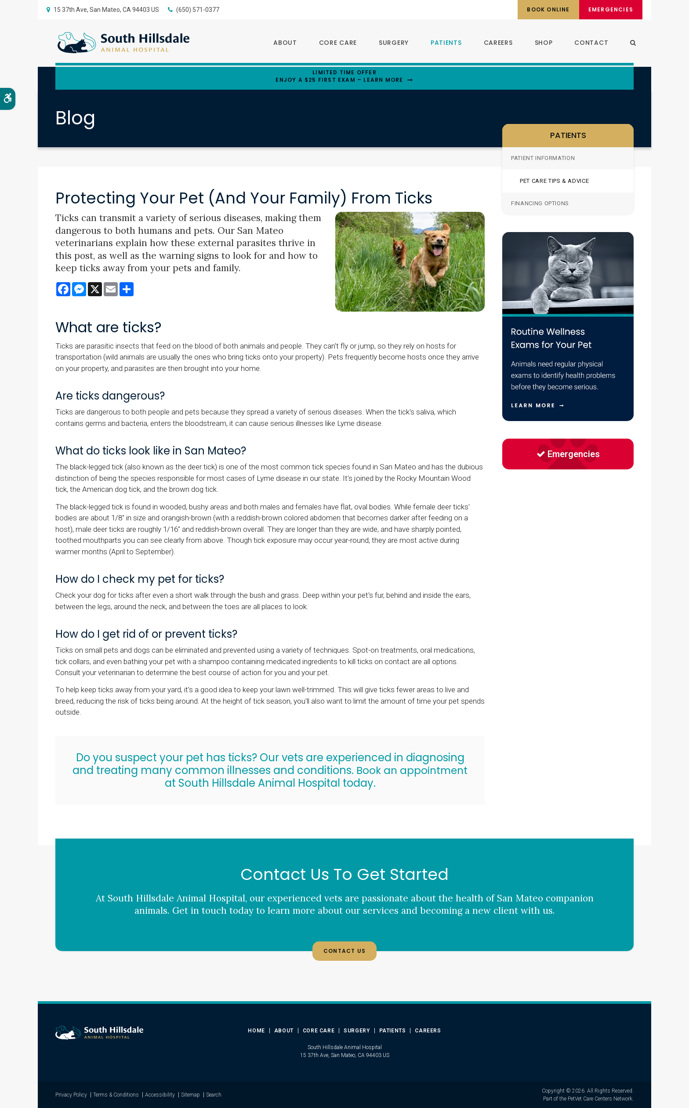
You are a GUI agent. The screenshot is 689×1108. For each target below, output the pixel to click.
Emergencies (609, 9)
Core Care (336, 43)
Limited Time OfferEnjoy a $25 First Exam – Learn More (339, 76)
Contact (589, 43)
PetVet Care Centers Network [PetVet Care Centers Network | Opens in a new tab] (600, 1098)
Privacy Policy (71, 1094)
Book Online (543, 9)
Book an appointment (412, 770)
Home (256, 1030)
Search (213, 1094)
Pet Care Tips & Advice (554, 181)
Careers (495, 43)
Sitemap (190, 1094)
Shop (541, 43)
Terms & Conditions (116, 1094)
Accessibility (160, 1094)
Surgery (391, 43)
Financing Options (540, 203)
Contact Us (344, 951)
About (283, 43)
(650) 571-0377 (197, 9)
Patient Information (543, 158)
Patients (444, 43)
